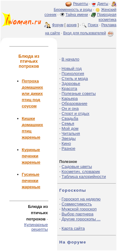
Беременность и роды (73, 9)
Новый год (71, 68)
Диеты (102, 4)
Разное (68, 148)
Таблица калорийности (83, 176)
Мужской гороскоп (78, 209)
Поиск (93, 25)
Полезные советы (78, 93)
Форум (57, 25)
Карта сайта (73, 228)
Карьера (69, 98)
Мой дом (69, 128)
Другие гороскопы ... (80, 219)
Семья (67, 123)
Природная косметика (106, 17)
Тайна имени (77, 14)
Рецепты (80, 4)
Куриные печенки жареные (31, 156)
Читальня (70, 133)
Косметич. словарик (80, 171)
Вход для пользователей (89, 33)
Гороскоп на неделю (80, 199)
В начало (70, 59)
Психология (72, 73)
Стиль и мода (74, 78)
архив (71, 25)
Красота (69, 88)
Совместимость (76, 204)
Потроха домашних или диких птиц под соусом (32, 93)
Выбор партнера (77, 214)
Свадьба (69, 118)
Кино (66, 143)
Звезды (68, 138)
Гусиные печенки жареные (31, 180)
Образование (74, 103)
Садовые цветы (76, 166)
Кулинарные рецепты (36, 227)
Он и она (70, 108)
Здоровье (70, 83)
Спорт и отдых (75, 113)
